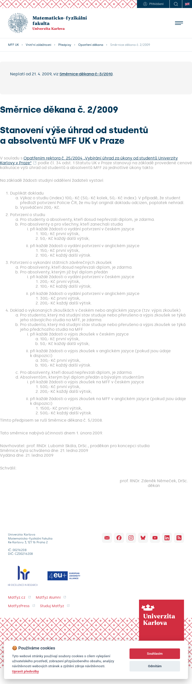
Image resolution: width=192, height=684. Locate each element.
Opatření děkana (91, 44)
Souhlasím (155, 653)
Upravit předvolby (25, 671)
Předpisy (64, 44)
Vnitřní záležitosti (38, 44)
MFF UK (13, 44)
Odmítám (155, 666)
